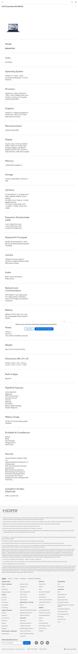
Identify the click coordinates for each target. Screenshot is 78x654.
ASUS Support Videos (44, 625)
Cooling (22, 589)
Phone (3, 587)
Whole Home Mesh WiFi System (28, 610)
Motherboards (5, 633)
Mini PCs (4, 623)
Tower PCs (4, 620)
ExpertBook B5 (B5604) (34, 578)
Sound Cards (23, 594)
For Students (5, 605)
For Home (4, 597)
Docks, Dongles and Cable (26, 633)
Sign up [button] (27, 643)
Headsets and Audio (25, 626)
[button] (2, 2)
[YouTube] (42, 642)
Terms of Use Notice (32, 649)
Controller (22, 636)
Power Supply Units (25, 592)
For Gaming (5, 607)
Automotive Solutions (63, 602)
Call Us (41, 620)
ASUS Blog (60, 616)
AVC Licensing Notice (63, 614)
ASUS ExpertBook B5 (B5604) (12, 7)
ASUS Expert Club (62, 611)
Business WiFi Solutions (26, 612)
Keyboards (23, 620)
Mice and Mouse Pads (25, 623)
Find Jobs (41, 605)
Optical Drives (23, 597)
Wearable (4, 628)
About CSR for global (44, 592)
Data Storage (23, 599)
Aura (59, 622)
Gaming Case (23, 586)
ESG (59, 584)
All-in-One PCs (5, 618)
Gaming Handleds (6, 592)
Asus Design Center (63, 600)
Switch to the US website (44, 329)
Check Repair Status (44, 610)
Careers (41, 586)
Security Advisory (43, 623)
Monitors (4, 613)
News (40, 589)
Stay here (29, 329)
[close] (64, 321)
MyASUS (41, 631)
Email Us (41, 618)
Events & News (61, 597)
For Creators (5, 602)
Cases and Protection (25, 631)
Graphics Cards (24, 584)
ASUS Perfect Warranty (64, 609)
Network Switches (24, 615)
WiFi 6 (21, 605)
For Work (4, 600)
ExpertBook (23, 578)
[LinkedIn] (47, 642)
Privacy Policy (43, 649)
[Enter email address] (12, 643)
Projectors (4, 615)
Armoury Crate (61, 619)
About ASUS (42, 584)
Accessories (5, 589)
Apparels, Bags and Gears (26, 628)
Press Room (42, 594)
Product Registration (44, 615)
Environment (61, 586)
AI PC (59, 592)
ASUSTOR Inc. (42, 597)
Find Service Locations (45, 612)
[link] (39, 2)
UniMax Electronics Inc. (45, 602)
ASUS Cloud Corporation (45, 599)
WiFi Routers (23, 607)
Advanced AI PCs (62, 594)
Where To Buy (42, 628)
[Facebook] (36, 642)
